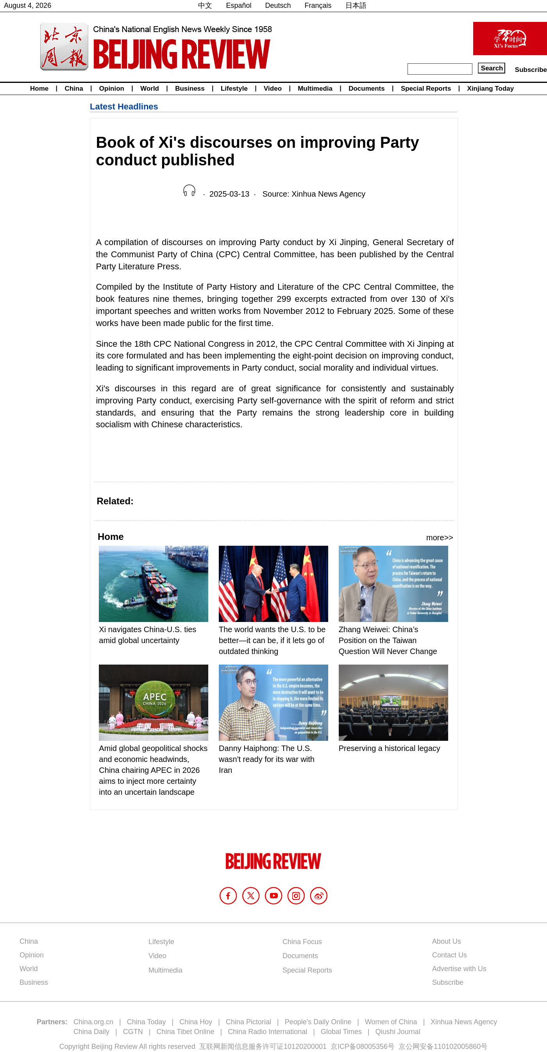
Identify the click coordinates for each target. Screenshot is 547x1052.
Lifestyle (234, 88)
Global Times (341, 1032)
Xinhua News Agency (464, 1022)
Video (273, 88)
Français (318, 5)
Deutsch (278, 5)
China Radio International (267, 1032)
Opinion (111, 88)
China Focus (302, 942)
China (73, 88)
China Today (146, 1022)
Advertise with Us (459, 969)
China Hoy (195, 1022)
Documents (367, 88)
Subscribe (531, 69)
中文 (205, 5)
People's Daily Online (318, 1022)
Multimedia (315, 88)
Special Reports (426, 88)
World (149, 88)
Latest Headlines (124, 106)
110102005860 (457, 1046)
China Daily (91, 1032)
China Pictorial (248, 1022)
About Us (446, 941)
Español (238, 5)
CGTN (133, 1032)
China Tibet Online (185, 1032)
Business (190, 88)
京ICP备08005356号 (363, 1046)
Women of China (391, 1022)
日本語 (355, 5)
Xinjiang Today (490, 88)
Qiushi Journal (397, 1032)
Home (39, 88)
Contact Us (449, 955)
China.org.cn (93, 1022)
